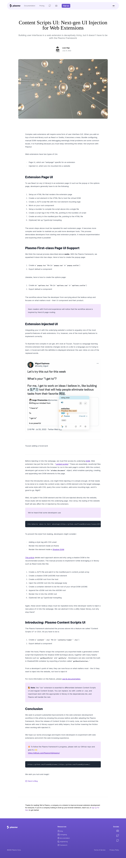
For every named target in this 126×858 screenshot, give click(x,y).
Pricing (41, 6)
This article (29, 558)
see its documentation (71, 679)
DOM (88, 461)
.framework (62, 845)
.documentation (63, 838)
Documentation (29, 6)
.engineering (62, 842)
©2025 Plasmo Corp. (14, 850)
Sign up (66, 6)
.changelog (62, 835)
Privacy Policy (114, 850)
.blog (60, 831)
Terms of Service (99, 850)
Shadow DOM (58, 549)
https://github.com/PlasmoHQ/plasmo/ (44, 753)
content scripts (62, 464)
